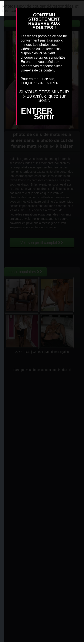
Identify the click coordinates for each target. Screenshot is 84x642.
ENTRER (36, 111)
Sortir (44, 116)
